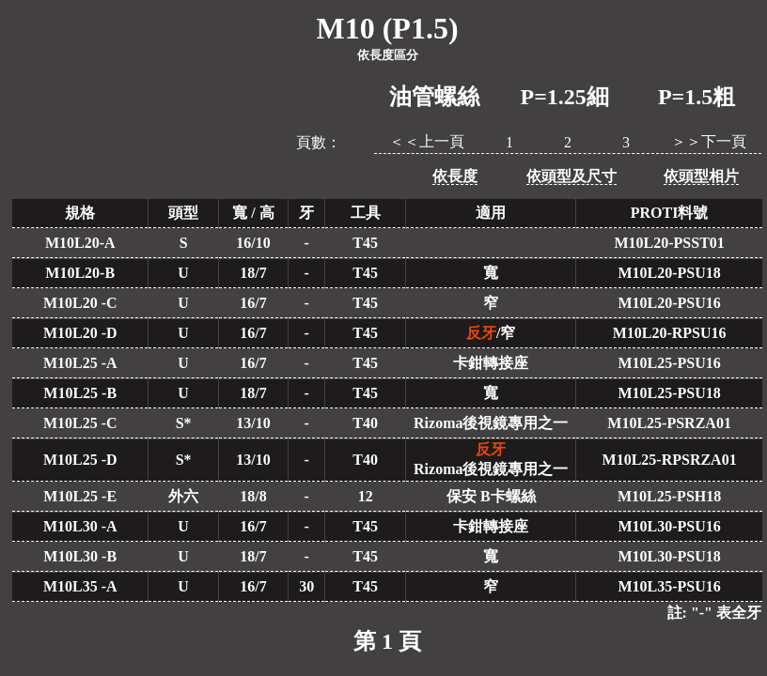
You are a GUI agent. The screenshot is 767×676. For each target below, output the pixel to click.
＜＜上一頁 (426, 141)
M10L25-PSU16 (669, 363)
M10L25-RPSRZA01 (670, 460)
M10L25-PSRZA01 (669, 423)
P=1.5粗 (696, 96)
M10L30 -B (80, 556)
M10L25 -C (80, 423)
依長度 (454, 176)
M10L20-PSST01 (669, 243)
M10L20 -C (80, 303)
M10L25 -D (80, 460)
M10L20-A (80, 243)
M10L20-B (80, 273)
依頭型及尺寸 (571, 176)
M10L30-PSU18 (669, 556)
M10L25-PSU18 (669, 393)
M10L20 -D (80, 333)
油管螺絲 (434, 96)
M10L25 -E (80, 496)
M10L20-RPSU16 (670, 333)
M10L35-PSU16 (669, 586)
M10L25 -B (80, 393)
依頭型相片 (701, 176)
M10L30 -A (80, 526)
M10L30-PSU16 (669, 526)
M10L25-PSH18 (669, 496)
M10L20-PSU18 (669, 273)
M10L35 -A (80, 586)
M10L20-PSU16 (669, 303)
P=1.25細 (565, 96)
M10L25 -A (80, 363)
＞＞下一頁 (708, 141)
